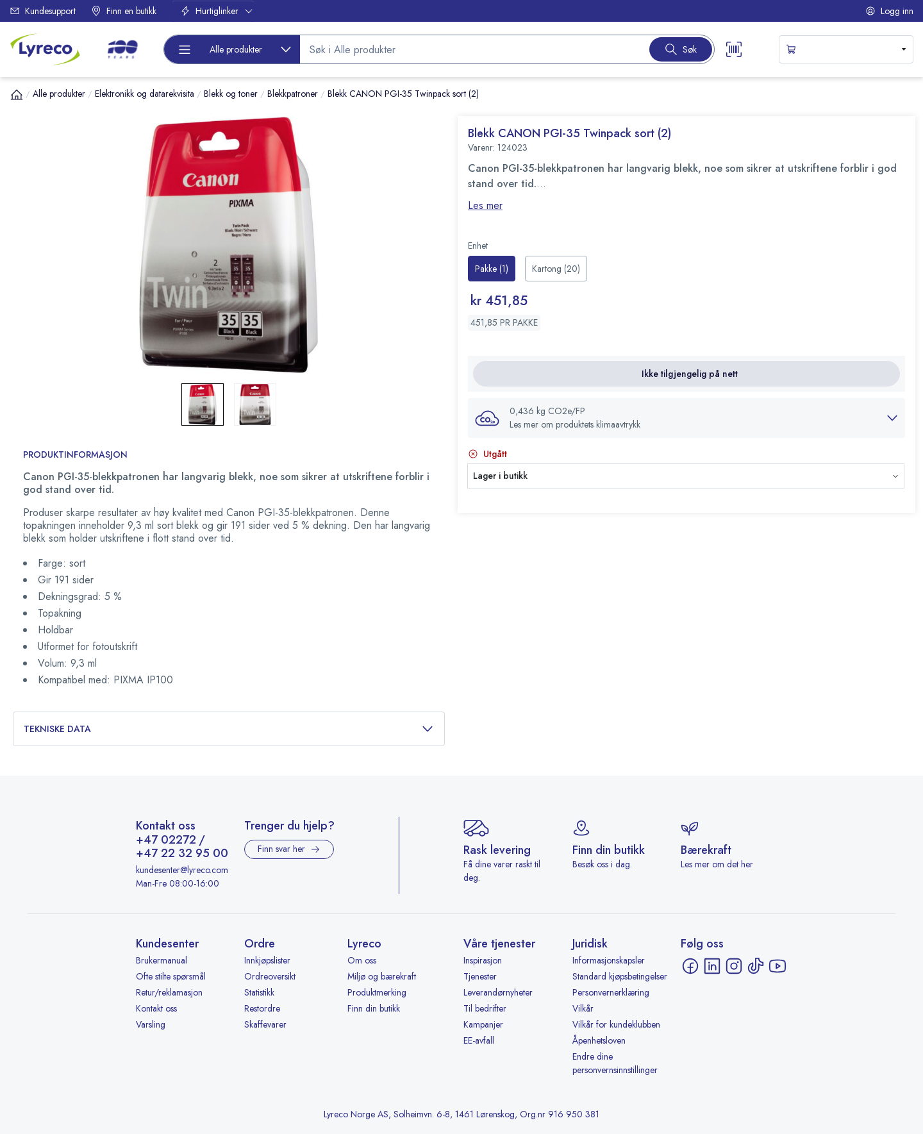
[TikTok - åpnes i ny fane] (755, 966)
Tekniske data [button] (229, 729)
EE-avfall (478, 1040)
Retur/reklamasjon (169, 992)
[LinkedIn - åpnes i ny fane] (712, 966)
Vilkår (583, 1008)
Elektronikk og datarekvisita (144, 93)
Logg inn (889, 10)
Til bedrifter (484, 1008)
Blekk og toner (231, 93)
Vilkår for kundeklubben (616, 1024)
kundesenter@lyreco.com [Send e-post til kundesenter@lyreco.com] (182, 869)
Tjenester (480, 976)
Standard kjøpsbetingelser (619, 976)
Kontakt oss (156, 1008)
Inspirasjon (482, 960)
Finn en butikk (123, 10)
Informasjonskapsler (608, 960)
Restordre (262, 1008)
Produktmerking (376, 992)
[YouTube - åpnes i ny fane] (777, 966)
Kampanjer (483, 1024)
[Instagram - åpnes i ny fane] (734, 966)
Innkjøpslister (267, 960)
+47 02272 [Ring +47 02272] (166, 840)
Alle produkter (59, 93)
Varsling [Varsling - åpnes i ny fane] (150, 1024)
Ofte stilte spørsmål (171, 976)
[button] (686, 417)
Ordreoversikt (269, 976)
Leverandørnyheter (498, 992)
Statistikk (259, 992)
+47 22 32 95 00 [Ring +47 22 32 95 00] (182, 854)
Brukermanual (161, 960)
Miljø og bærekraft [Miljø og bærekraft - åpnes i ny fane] (381, 976)
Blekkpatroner (292, 93)
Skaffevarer (265, 1024)
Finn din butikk (373, 1008)
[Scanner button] (734, 49)
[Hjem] (16, 94)
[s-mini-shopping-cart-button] (846, 49)
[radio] (491, 268)
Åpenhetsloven (599, 1040)
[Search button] (680, 49)
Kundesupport (43, 10)
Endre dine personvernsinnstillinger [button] (615, 1063)
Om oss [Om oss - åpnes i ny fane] (361, 960)
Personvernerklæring (610, 992)
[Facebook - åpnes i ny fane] (690, 966)
